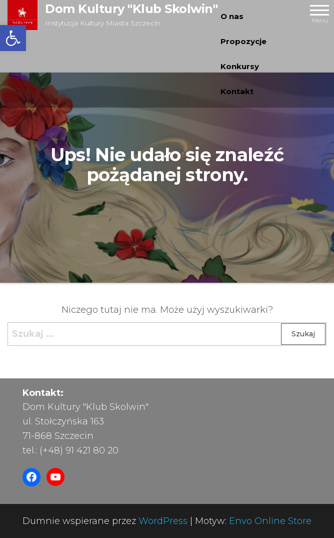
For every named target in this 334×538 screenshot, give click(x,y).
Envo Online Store (270, 520)
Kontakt (237, 91)
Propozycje (243, 41)
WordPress (163, 520)
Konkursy (239, 66)
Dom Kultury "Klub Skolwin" (131, 9)
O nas (232, 16)
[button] (13, 38)
